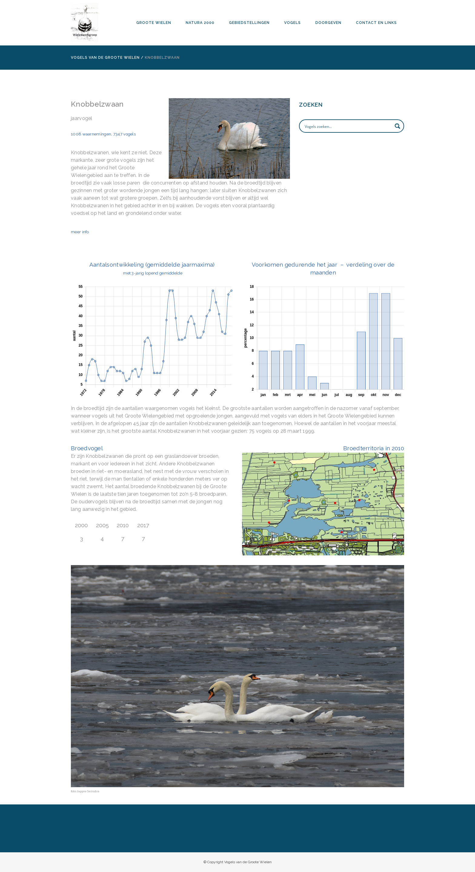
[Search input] (347, 126)
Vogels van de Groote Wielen (105, 57)
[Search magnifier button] (397, 126)
